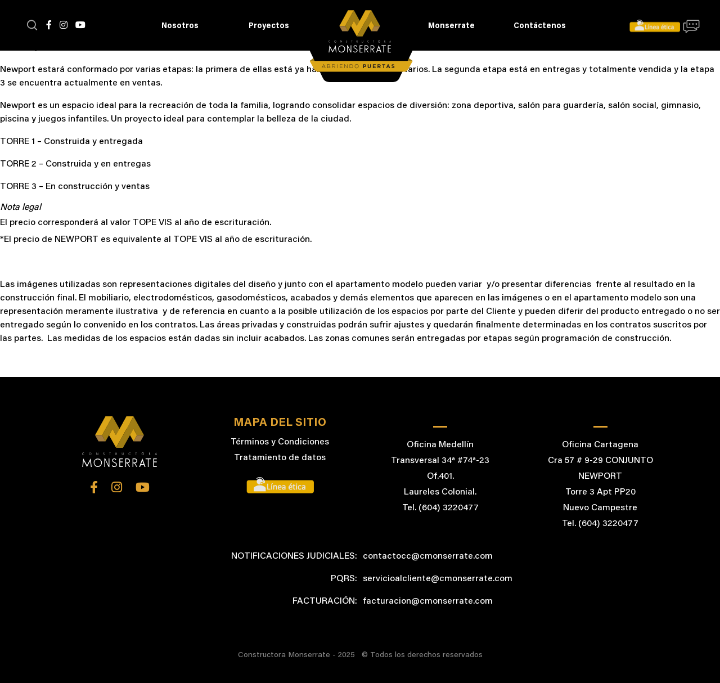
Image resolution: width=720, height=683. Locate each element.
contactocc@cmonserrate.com (428, 556)
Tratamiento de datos (280, 457)
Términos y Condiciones (280, 442)
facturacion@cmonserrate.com (428, 601)
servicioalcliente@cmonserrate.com (437, 578)
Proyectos (269, 26)
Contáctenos (540, 26)
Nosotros (180, 26)
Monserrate (451, 26)
